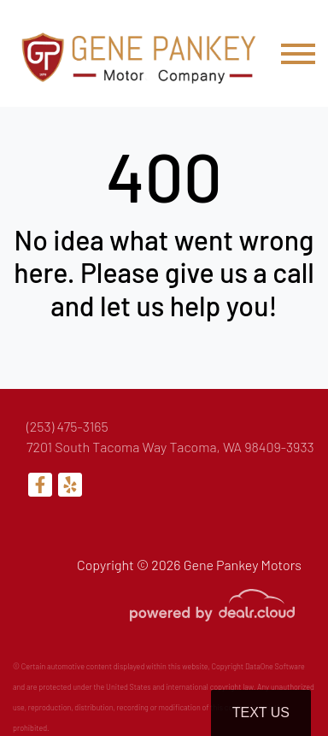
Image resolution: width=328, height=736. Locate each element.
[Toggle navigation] (298, 53)
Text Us (261, 712)
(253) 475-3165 (67, 426)
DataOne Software (275, 666)
